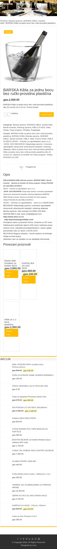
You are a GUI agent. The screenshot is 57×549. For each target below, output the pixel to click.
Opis (21, 167)
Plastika (26, 130)
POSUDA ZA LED (11, 157)
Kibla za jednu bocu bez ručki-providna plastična (32, 149)
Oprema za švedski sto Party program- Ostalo (32, 155)
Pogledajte (35, 130)
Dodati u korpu (46, 114)
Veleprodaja (17, 191)
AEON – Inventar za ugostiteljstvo (17, 203)
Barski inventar (9, 127)
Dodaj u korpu (9, 274)
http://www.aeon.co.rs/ (13, 217)
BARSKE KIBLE (30, 21)
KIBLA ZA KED (38, 127)
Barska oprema (15, 21)
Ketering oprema (24, 127)
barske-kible (47, 125)
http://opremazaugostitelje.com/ (18, 219)
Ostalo (6, 130)
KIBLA (26, 139)
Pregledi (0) (31, 167)
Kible (48, 127)
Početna (3, 21)
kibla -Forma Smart (38, 139)
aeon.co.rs (31, 189)
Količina (14, 113)
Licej (34, 545)
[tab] (21, 167)
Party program (16, 130)
